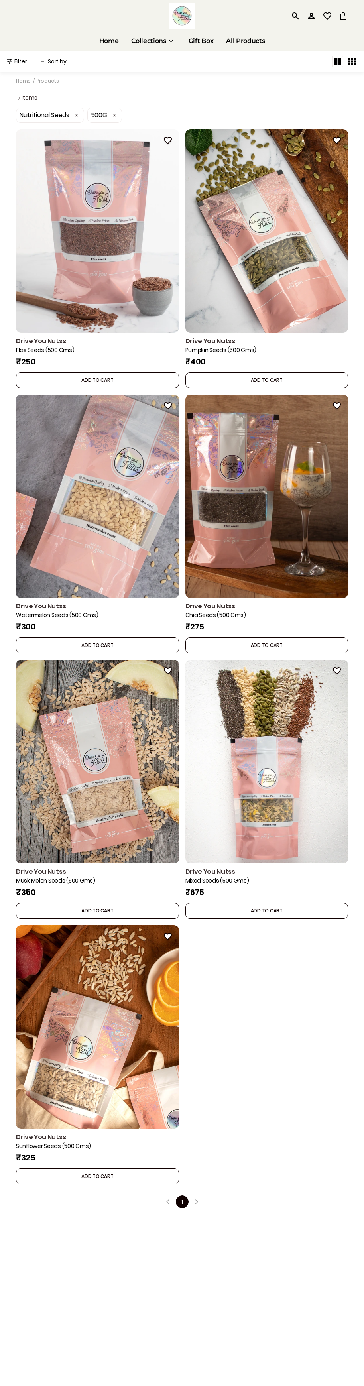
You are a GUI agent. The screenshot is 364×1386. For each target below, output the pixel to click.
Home (23, 80)
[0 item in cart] (343, 16)
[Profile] (311, 16)
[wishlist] (327, 16)
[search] (295, 16)
